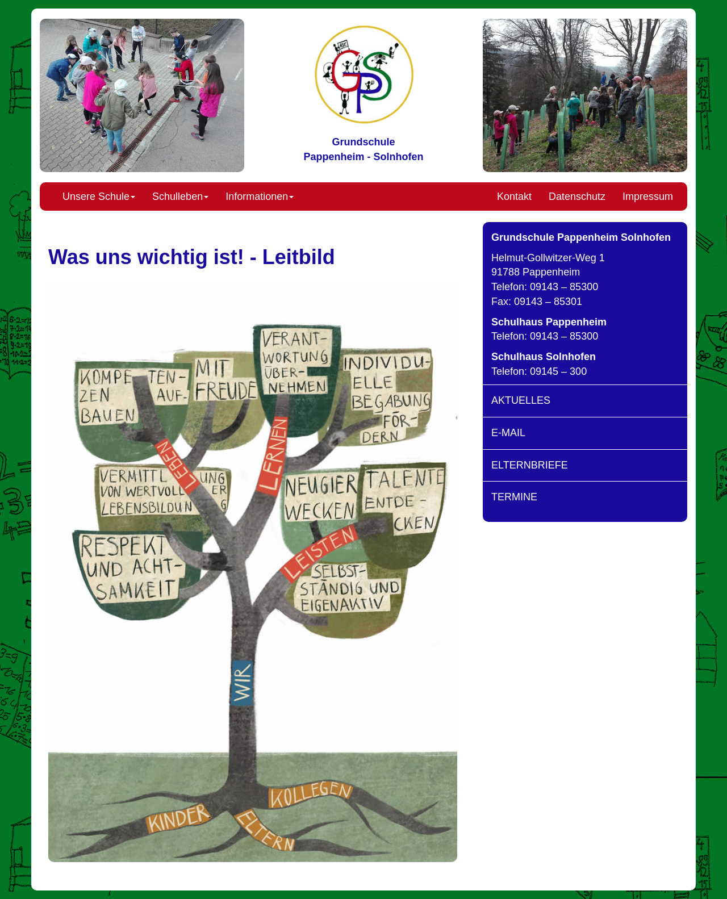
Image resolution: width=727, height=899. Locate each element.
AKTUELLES (520, 400)
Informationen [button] (259, 196)
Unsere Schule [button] (98, 196)
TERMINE (514, 497)
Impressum (647, 196)
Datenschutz (577, 196)
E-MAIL (508, 432)
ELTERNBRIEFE (529, 465)
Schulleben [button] (180, 196)
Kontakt (514, 196)
